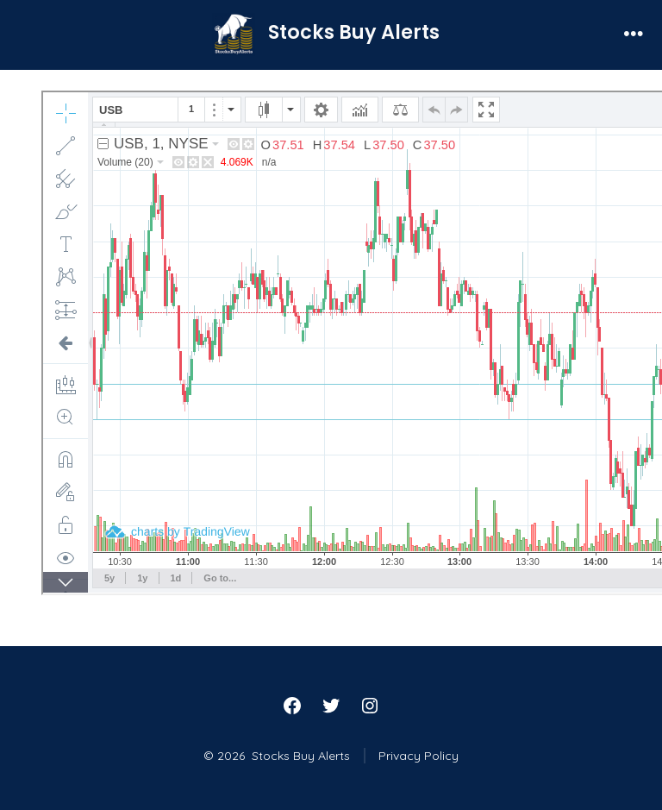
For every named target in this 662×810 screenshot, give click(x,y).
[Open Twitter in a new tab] (331, 705)
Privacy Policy (418, 755)
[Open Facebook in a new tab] (292, 705)
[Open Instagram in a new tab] (370, 705)
